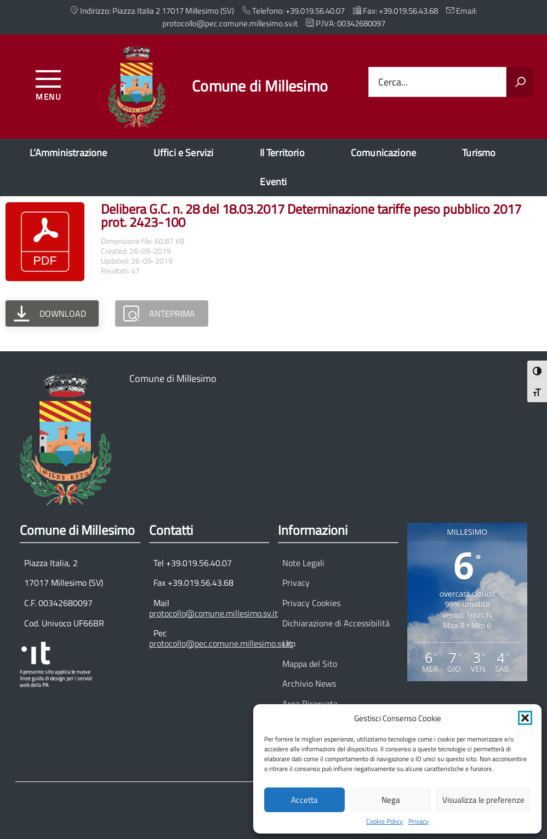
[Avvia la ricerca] (520, 82)
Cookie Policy (384, 821)
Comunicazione (383, 152)
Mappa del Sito (309, 663)
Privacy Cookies (311, 602)
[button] (525, 717)
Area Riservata (310, 703)
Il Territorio (282, 152)
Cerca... (393, 82)
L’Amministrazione (68, 152)
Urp (288, 643)
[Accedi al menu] (48, 83)
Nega (390, 800)
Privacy (418, 821)
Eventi (273, 181)
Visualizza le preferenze (483, 800)
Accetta (304, 800)
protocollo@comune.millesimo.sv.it (213, 613)
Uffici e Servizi (183, 152)
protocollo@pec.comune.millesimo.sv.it (220, 643)
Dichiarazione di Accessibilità (336, 623)
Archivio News (309, 683)
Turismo (478, 152)
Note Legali (303, 562)
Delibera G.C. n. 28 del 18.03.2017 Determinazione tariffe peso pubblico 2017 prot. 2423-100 (311, 215)
